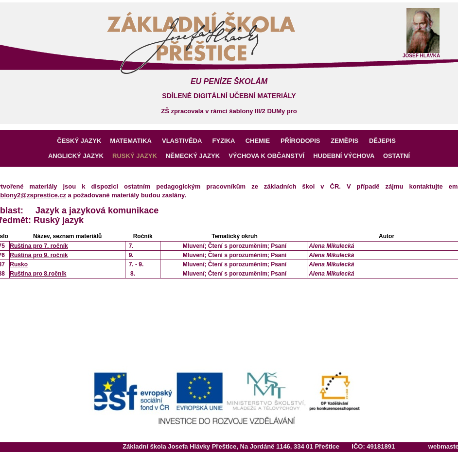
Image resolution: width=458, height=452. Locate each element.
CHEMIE (261, 140)
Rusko (19, 264)
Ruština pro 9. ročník (39, 255)
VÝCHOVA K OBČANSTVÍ (271, 155)
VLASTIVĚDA (185, 140)
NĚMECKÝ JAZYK (197, 155)
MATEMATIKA (134, 140)
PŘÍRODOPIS (304, 140)
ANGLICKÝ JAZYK (80, 155)
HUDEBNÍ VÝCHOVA (348, 155)
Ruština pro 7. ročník (39, 246)
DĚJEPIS (385, 140)
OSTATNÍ (396, 155)
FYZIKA (227, 140)
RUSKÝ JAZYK (139, 155)
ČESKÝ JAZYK (81, 140)
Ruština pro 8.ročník (38, 273)
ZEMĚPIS (348, 140)
